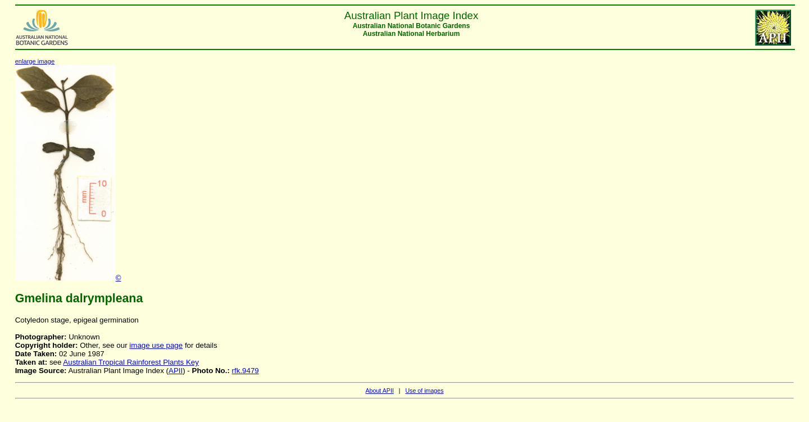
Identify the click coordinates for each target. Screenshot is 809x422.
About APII (379, 390)
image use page (156, 345)
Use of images (424, 390)
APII (176, 370)
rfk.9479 (245, 370)
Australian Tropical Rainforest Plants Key (131, 362)
